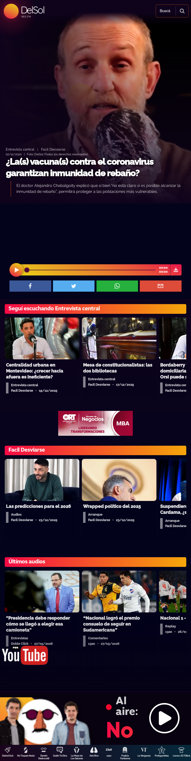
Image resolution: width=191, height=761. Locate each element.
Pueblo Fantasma (125, 757)
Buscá (165, 11)
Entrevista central (20, 149)
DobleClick (7, 756)
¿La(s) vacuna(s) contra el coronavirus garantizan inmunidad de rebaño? (79, 167)
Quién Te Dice (60, 756)
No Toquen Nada (26, 756)
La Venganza (144, 756)
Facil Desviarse (53, 149)
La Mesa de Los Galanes (77, 757)
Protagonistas (162, 756)
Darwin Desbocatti (43, 757)
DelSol (32, 10)
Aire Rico (94, 756)
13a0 (108, 756)
